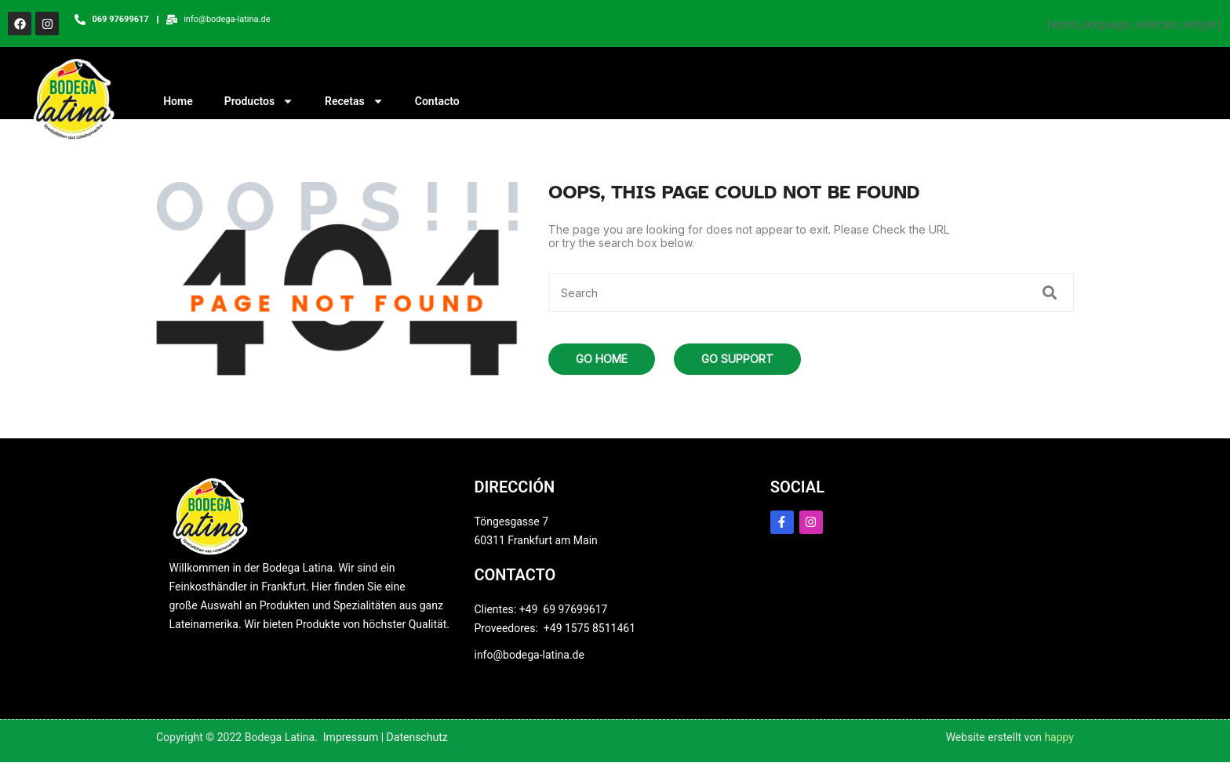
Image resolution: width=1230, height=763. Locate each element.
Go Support (737, 359)
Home (178, 102)
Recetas (354, 102)
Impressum (350, 738)
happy (1059, 738)
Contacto (437, 102)
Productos (258, 102)
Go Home (602, 359)
